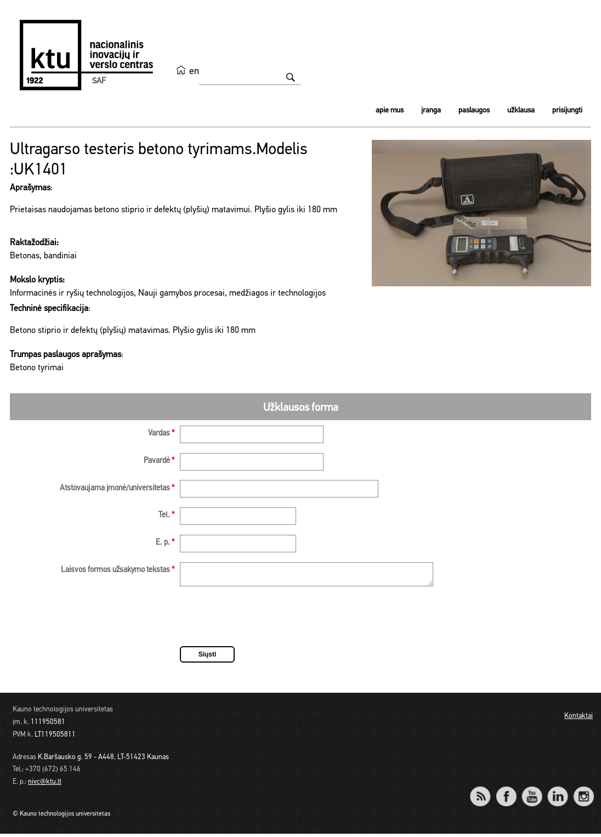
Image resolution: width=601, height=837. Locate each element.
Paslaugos (474, 110)
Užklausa (521, 110)
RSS (485, 792)
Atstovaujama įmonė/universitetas (117, 488)
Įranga (431, 110)
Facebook (506, 792)
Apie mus (390, 110)
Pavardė (159, 461)
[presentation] (263, 621)
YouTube (531, 792)
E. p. (165, 543)
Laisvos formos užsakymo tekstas (117, 570)
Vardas (161, 433)
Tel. (166, 515)
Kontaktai (578, 719)
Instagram (583, 792)
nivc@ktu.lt (44, 785)
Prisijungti (567, 110)
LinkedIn (557, 792)
